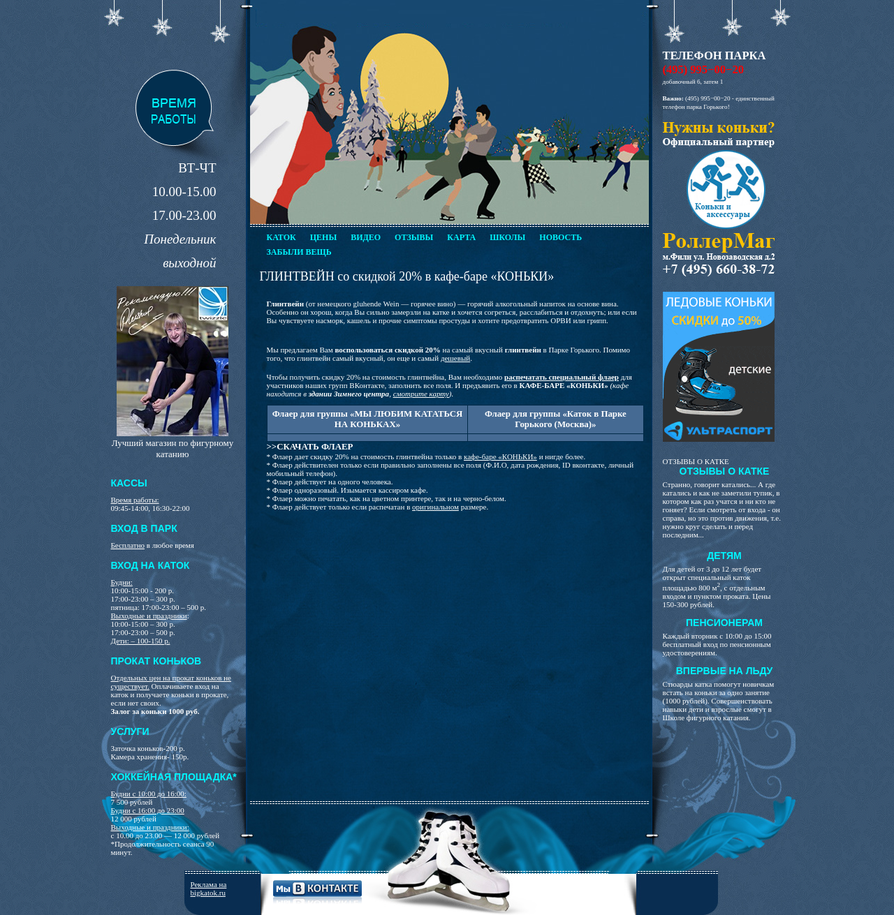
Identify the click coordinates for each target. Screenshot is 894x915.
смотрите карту (421, 393)
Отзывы (414, 237)
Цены (323, 237)
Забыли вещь (299, 252)
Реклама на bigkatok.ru (209, 888)
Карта (461, 237)
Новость (560, 237)
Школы (507, 237)
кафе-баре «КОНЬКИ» (500, 456)
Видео (366, 237)
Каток (281, 237)
